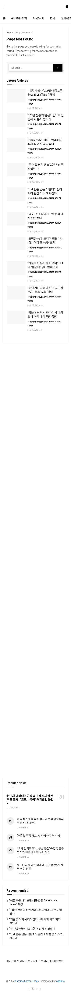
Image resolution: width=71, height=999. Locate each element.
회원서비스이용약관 (52, 961)
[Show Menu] (3, 6)
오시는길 (33, 961)
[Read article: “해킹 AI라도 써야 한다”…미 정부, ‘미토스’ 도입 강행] (16, 293)
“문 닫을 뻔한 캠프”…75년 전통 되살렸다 (32, 928)
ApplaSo (60, 981)
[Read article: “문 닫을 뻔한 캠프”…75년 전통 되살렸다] (16, 169)
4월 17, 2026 (33, 108)
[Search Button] (67, 6)
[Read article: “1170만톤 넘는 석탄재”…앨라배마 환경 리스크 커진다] (16, 194)
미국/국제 (38, 18)
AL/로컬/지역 (19, 18)
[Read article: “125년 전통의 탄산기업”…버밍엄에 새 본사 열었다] (16, 120)
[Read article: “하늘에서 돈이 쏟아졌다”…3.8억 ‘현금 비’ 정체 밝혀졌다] (16, 268)
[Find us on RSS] (40, 989)
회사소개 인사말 (15, 961)
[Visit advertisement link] (35, 381)
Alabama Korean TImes (26, 981)
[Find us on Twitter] (32, 989)
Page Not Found (24, 32)
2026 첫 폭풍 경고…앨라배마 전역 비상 (38, 835)
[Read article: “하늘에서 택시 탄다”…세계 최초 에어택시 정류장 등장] (16, 317)
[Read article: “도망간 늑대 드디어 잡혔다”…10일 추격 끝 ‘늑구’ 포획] (16, 243)
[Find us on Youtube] (37, 989)
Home (10, 32)
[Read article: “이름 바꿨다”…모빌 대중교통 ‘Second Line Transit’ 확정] (16, 95)
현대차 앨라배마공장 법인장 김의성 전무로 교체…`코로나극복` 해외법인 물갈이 (30, 799)
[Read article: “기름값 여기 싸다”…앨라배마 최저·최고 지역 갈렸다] (16, 145)
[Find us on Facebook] (28, 989)
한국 (52, 18)
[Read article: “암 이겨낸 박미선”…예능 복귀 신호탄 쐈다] (16, 219)
